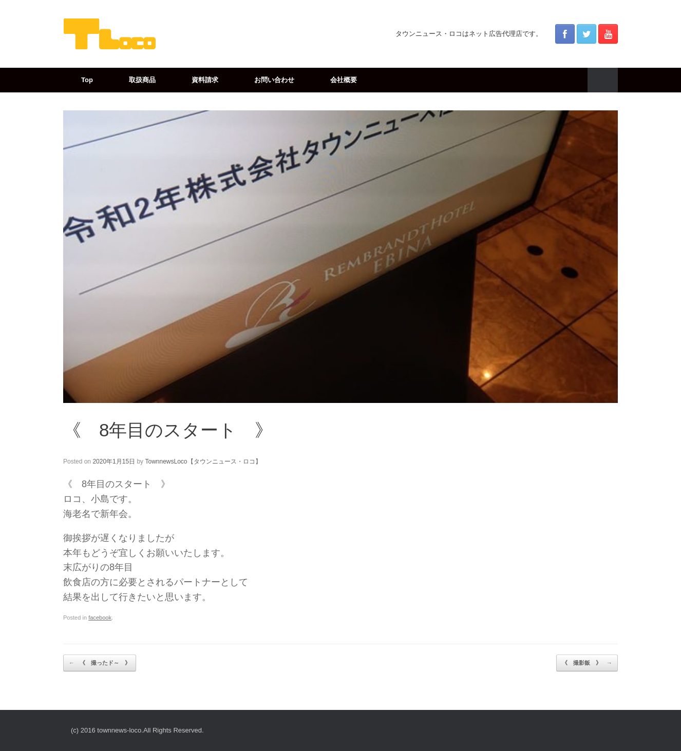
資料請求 (205, 80)
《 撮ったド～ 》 (99, 663)
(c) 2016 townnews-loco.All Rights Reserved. (137, 730)
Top (87, 80)
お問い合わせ (274, 80)
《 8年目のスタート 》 (168, 430)
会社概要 (343, 80)
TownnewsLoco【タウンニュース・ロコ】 (203, 461)
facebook (99, 617)
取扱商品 (142, 80)
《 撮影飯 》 (587, 663)
